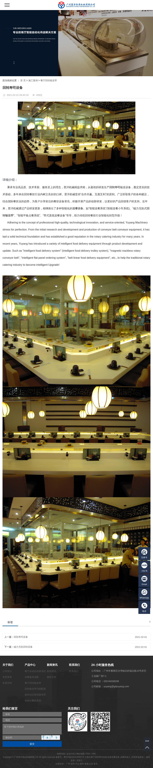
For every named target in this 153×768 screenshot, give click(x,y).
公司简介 (7, 671)
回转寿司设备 (21, 637)
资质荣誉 (7, 677)
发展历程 (7, 683)
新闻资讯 (51, 671)
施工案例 (33, 80)
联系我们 (73, 671)
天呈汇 (80, 760)
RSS (88, 754)
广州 (68, 764)
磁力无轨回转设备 (23, 646)
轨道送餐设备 (113, 757)
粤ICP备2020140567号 (74, 757)
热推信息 (61, 754)
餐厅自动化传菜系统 (35, 671)
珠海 (86, 764)
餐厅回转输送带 (48, 80)
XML (94, 754)
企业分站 (71, 754)
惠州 (82, 764)
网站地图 (80, 754)
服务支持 (51, 677)
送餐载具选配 (32, 677)
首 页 (23, 80)
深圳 (73, 764)
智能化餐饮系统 (33, 700)
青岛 (96, 764)
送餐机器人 (125, 757)
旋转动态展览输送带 (35, 694)
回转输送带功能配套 (35, 688)
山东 (91, 764)
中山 (77, 764)
